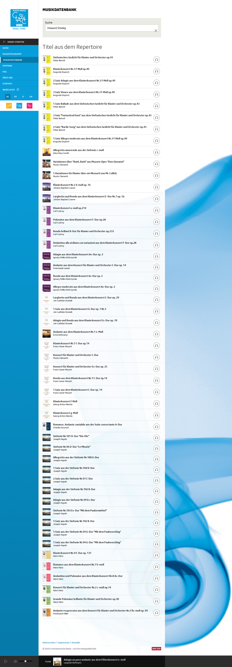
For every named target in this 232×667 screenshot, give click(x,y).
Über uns (8, 77)
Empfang (7, 65)
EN (30, 96)
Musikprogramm (12, 54)
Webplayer (11, 89)
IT (23, 96)
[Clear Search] (155, 30)
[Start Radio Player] (5, 661)
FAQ (5, 71)
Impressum (63, 642)
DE (7, 96)
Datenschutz (49, 642)
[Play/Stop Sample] (157, 59)
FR (15, 96)
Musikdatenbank (12, 60)
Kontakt (7, 83)
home (6, 48)
